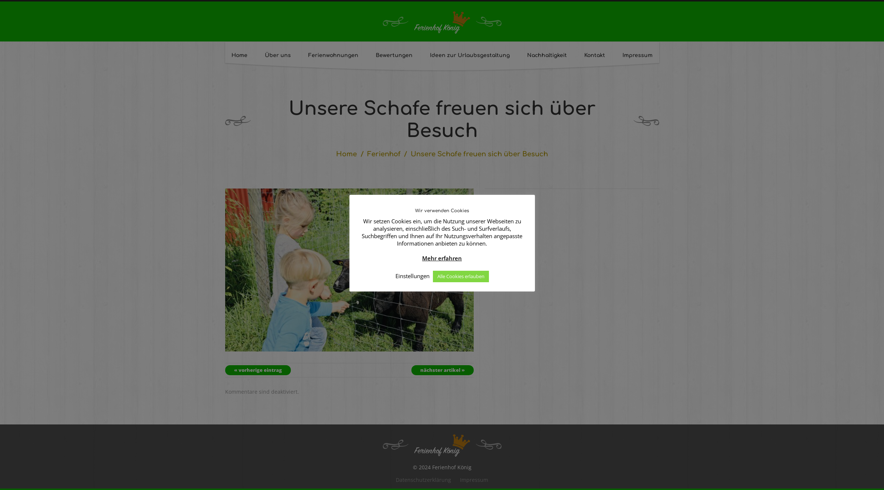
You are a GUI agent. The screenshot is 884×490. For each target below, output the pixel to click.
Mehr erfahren (442, 258)
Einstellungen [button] (412, 276)
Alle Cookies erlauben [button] (460, 276)
